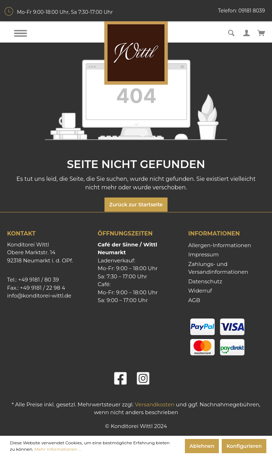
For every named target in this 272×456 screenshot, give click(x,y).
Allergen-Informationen (219, 245)
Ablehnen (201, 446)
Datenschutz (205, 281)
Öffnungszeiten (125, 233)
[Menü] (20, 33)
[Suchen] (231, 32)
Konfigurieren (244, 446)
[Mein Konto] (246, 32)
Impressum (203, 254)
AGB (194, 300)
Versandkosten (155, 404)
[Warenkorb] (261, 32)
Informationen (214, 233)
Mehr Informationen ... (57, 449)
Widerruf (200, 290)
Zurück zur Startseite (136, 204)
